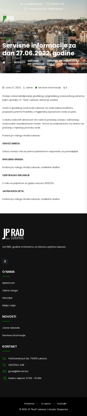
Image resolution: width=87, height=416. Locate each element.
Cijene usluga (10, 290)
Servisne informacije (49, 87)
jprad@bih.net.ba (33, 3)
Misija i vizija (8, 305)
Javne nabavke (11, 327)
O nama (45, 403)
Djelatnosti (8, 282)
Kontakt (62, 403)
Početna (29, 403)
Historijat (7, 297)
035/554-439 (57, 3)
